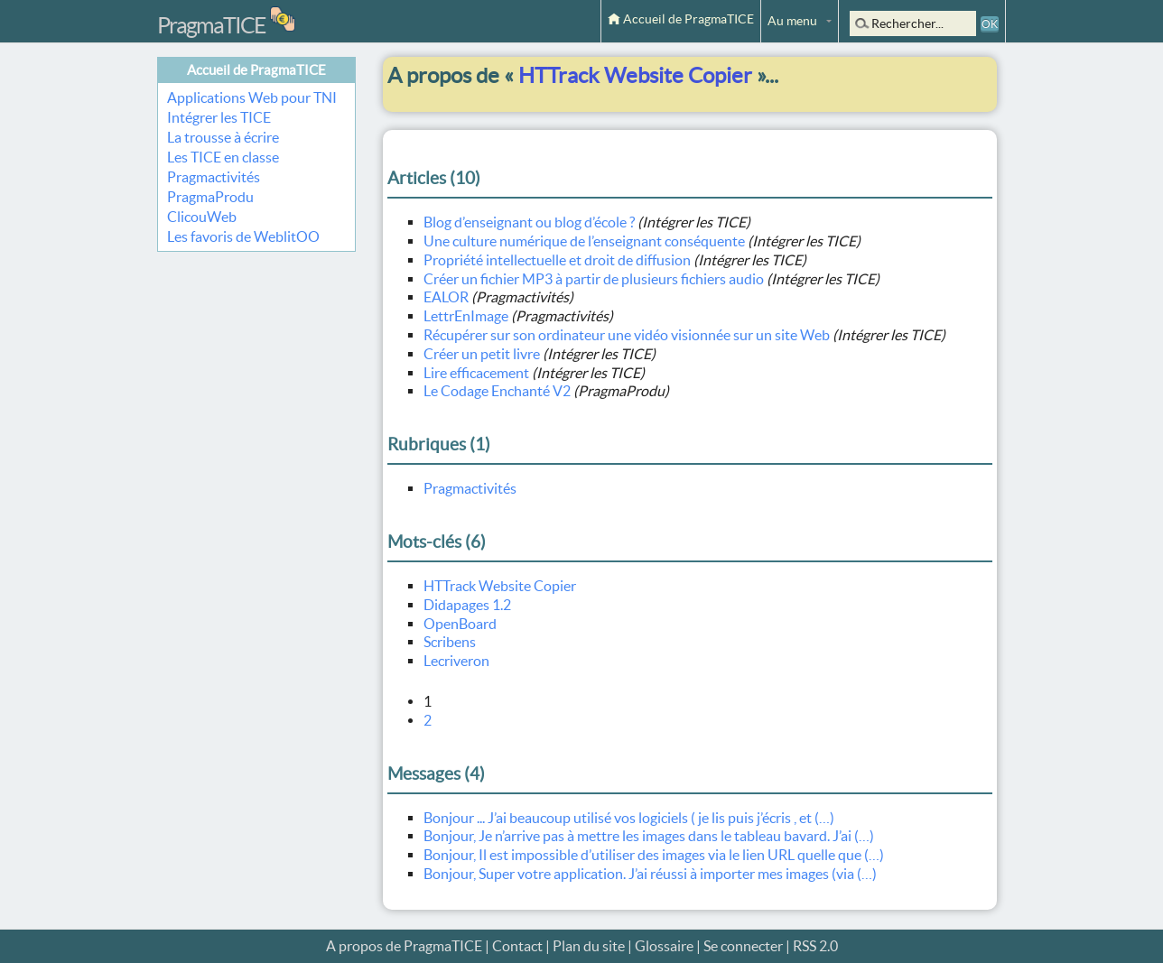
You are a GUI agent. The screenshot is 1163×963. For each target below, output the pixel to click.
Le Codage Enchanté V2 (497, 391)
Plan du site (589, 946)
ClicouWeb (202, 216)
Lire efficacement (476, 373)
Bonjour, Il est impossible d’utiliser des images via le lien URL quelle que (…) (653, 855)
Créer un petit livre (481, 354)
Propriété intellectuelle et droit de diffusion (557, 260)
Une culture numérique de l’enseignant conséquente (584, 241)
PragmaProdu (210, 197)
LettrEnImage (465, 316)
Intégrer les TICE (219, 117)
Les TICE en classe (223, 157)
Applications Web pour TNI (252, 97)
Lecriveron (456, 661)
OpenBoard (460, 624)
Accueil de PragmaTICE (681, 19)
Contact (517, 946)
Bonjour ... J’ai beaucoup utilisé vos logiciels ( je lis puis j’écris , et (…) (628, 818)
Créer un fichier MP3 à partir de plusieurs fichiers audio (593, 279)
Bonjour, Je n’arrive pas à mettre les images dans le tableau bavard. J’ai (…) (648, 836)
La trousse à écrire (223, 137)
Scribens (449, 642)
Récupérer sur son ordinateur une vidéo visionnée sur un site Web (626, 335)
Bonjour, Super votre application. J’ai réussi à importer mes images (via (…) (650, 874)
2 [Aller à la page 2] (427, 720)
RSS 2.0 (815, 946)
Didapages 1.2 (467, 605)
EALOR (446, 297)
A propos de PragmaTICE (404, 946)
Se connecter (743, 946)
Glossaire (664, 946)
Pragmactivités (213, 177)
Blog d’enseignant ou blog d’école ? (529, 222)
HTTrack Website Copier (499, 586)
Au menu (792, 21)
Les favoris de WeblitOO (243, 236)
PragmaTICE (211, 25)
